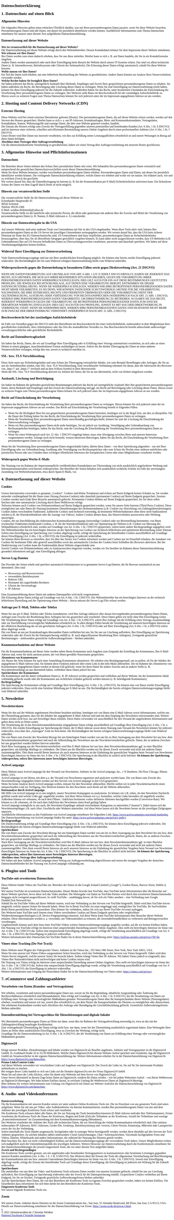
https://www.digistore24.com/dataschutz (23, 1059)
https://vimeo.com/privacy (137, 971)
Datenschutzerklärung (27, 1218)
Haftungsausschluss (52, 1218)
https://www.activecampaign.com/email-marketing (140, 814)
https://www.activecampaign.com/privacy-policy (99, 817)
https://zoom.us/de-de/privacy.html (112, 1206)
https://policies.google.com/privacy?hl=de (136, 937)
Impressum (7, 1218)
